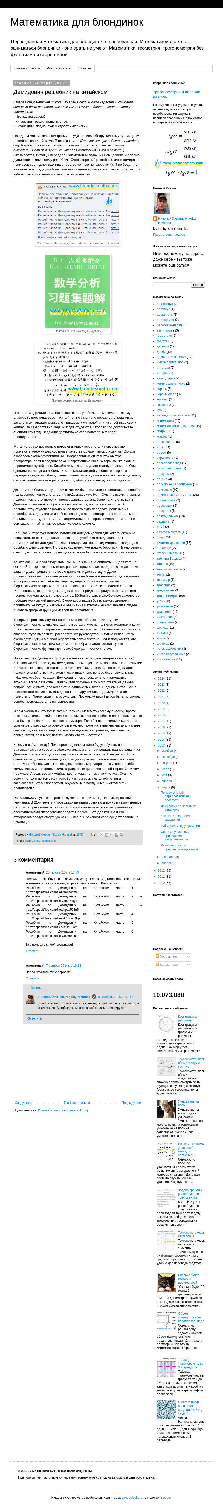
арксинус (163, 309)
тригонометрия (167, 596)
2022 (162, 690)
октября (168, 751)
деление (163, 346)
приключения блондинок (174, 484)
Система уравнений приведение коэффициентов (175, 835)
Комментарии (167, 964)
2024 (162, 678)
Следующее (23, 1103)
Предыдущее (131, 1103)
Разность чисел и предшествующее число (180, 847)
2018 (162, 715)
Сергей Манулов (169, 532)
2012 (162, 870)
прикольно (49, 840)
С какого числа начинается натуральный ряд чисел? (190, 1407)
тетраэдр (163, 580)
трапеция (163, 585)
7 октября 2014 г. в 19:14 (63, 965)
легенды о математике (173, 415)
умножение (165, 606)
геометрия (164, 335)
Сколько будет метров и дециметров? (188, 1278)
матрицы (163, 431)
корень (162, 389)
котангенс (164, 405)
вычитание (164, 330)
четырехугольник (169, 649)
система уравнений (171, 543)
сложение (164, 548)
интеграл (163, 367)
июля (166, 769)
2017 (162, 721)
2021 (162, 697)
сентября (169, 757)
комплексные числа (171, 383)
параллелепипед (169, 463)
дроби (161, 352)
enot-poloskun (131, 1497)
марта (166, 787)
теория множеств (169, 569)
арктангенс (165, 314)
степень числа (167, 553)
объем (161, 452)
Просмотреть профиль (169, 235)
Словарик (84, 68)
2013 (162, 745)
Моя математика (59, 68)
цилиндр (163, 643)
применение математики (174, 495)
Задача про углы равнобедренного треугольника (190, 1194)
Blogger (165, 1497)
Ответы (36, 988)
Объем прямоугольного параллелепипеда (191, 1317)
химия (161, 638)
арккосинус (165, 304)
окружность (165, 458)
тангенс (162, 564)
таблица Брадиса (169, 558)
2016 (162, 727)
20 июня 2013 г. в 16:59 (62, 872)
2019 (162, 709)
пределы (163, 474)
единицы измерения (171, 357)
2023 (162, 684)
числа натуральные (171, 654)
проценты (164, 511)
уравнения (164, 612)
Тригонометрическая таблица (191, 1234)
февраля (168, 857)
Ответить (32, 951)
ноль (160, 447)
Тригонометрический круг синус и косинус (191, 1062)
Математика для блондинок (76, 22)
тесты (161, 574)
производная (166, 500)
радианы (163, 521)
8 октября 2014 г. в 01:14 (115, 997)
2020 (162, 703)
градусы (163, 341)
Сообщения (166, 956)
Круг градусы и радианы (189, 1018)
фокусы (162, 633)
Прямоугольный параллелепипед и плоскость (176, 796)
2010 (162, 883)
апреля (167, 781)
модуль (162, 436)
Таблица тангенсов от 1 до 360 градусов (191, 1363)
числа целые (166, 659)
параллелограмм (169, 468)
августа (167, 763)
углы (160, 601)
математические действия (176, 426)
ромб (160, 527)
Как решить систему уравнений (175, 817)
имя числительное (170, 362)
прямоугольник (167, 516)
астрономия (165, 320)
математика (33, 840)
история (163, 373)
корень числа (166, 394)
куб (159, 410)
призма (162, 479)
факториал (165, 617)
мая (165, 775)
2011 (162, 876)
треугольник (165, 590)
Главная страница (27, 68)
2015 (162, 733)
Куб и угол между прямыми (180, 826)
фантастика (165, 622)
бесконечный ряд (169, 325)
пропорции (164, 505)
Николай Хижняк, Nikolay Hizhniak (64, 997)
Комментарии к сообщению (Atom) (63, 1110)
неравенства (166, 442)
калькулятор (166, 378)
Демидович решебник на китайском (179, 808)
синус (161, 537)
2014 (162, 739)
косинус (162, 399)
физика (162, 627)
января (167, 863)
